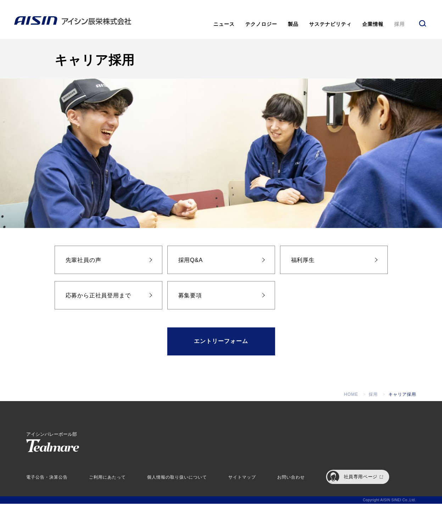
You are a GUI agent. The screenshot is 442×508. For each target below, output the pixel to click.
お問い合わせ (291, 481)
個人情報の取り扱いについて (177, 481)
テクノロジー (261, 24)
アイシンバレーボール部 (52, 446)
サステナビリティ (330, 24)
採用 (399, 24)
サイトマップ (242, 481)
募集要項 (190, 300)
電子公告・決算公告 (47, 481)
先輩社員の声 (83, 264)
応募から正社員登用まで (98, 300)
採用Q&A (190, 264)
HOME (351, 398)
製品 (293, 24)
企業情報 (373, 24)
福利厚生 (303, 264)
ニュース (224, 24)
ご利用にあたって (107, 481)
